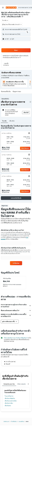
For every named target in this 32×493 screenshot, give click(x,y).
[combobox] (5, 20)
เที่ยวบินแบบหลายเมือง (11, 401)
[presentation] (22, 16)
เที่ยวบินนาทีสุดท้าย (10, 398)
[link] (16, 263)
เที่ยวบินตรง (8, 405)
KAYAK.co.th (6, 421)
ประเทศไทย (21, 421)
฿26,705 (4, 13)
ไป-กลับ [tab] (4, 121)
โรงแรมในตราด (9, 396)
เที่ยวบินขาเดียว (9, 403)
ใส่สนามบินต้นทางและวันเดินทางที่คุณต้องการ (16, 338)
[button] (3, 7)
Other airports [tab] (21, 384)
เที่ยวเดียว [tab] (12, 121)
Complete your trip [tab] (9, 384)
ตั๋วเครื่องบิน (14, 421)
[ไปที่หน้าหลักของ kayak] (11, 8)
